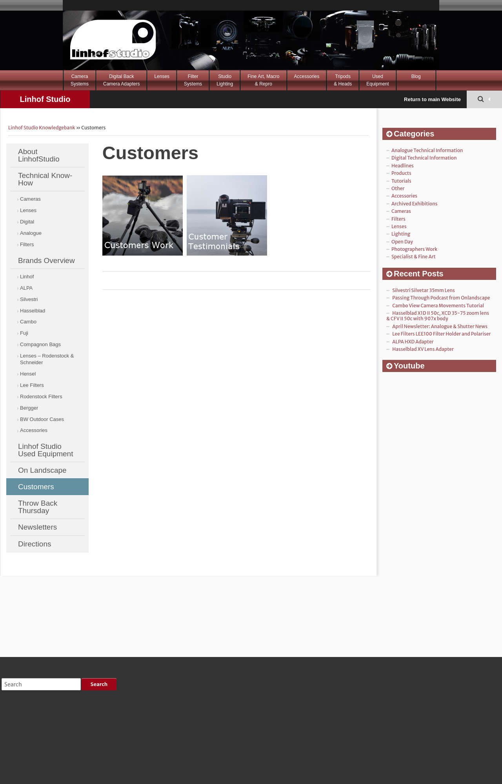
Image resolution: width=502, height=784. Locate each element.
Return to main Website (432, 99)
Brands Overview (46, 260)
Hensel (28, 374)
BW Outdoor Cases (42, 419)
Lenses (161, 76)
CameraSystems (80, 80)
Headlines (402, 166)
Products (401, 173)
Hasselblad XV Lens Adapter (423, 349)
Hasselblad (32, 311)
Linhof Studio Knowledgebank (45, 101)
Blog (416, 76)
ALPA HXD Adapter (412, 342)
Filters (27, 244)
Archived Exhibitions (414, 204)
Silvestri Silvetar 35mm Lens (423, 290)
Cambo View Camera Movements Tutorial (438, 306)
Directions (34, 544)
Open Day (402, 242)
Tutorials (401, 181)
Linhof (27, 276)
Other (397, 188)
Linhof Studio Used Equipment (45, 450)
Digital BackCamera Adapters (121, 80)
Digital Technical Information (424, 158)
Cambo (28, 322)
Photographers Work (414, 249)
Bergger (29, 408)
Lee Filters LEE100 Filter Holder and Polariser (441, 334)
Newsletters (37, 527)
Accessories (307, 76)
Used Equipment (377, 80)
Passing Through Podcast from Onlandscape (441, 298)
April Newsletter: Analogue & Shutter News (439, 326)
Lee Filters (32, 385)
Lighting (400, 234)
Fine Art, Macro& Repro (263, 80)
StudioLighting (224, 80)
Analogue (31, 233)
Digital (27, 222)
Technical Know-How (45, 179)
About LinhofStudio (39, 155)
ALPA (26, 288)
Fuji (24, 333)
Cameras (30, 199)
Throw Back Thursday (37, 507)
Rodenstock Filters (41, 396)
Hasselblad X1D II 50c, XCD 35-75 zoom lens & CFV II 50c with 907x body (437, 315)
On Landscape (42, 470)
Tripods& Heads (343, 80)
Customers (36, 487)
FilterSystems (193, 80)
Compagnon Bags (40, 344)
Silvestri (29, 299)
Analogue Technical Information (427, 150)
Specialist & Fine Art (413, 257)
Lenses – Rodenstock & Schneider (47, 359)
